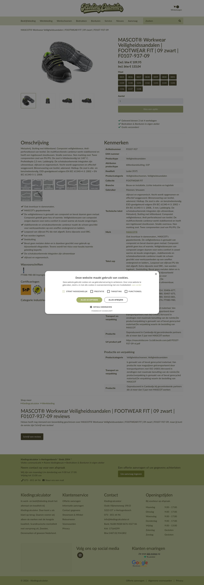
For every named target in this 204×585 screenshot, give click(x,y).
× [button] (156, 274)
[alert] (102, 292)
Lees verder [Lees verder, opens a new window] (136, 285)
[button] (102, 306)
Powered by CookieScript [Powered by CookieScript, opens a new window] (102, 311)
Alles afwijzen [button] (116, 300)
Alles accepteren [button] (89, 300)
